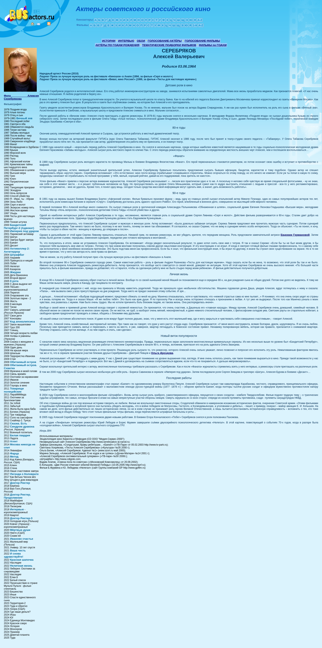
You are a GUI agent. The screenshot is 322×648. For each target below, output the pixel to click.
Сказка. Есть (18, 423)
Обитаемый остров (23, 362)
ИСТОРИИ (108, 40)
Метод (14, 456)
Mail (38, 24)
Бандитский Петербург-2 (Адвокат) (19, 226)
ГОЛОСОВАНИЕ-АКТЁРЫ (165, 40)
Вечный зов (24, 118)
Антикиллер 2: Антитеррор (17, 250)
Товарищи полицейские (14, 390)
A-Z (200, 20)
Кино (29, 13)
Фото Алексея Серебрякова (21, 97)
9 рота (14, 281)
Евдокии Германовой (295, 234)
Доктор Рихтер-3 (21, 518)
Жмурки (15, 272)
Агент (14, 441)
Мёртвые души (20, 529)
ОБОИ (141, 40)
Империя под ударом (24, 231)
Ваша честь (18, 550)
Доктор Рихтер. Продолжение (17, 496)
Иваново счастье (21, 538)
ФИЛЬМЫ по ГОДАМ (213, 45)
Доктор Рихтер (20, 482)
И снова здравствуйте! (13, 555)
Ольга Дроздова (162, 353)
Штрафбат (17, 254)
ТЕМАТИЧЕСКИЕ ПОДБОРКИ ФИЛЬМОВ (169, 45)
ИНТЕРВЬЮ (126, 40)
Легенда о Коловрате (24, 474)
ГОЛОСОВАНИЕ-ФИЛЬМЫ (202, 40)
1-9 (195, 25)
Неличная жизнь (21, 565)
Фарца (14, 453)
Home (32, 23)
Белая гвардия (20, 435)
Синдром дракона (22, 426)
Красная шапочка (21, 559)
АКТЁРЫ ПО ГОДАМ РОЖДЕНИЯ (117, 45)
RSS (49, 23)
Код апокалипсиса (22, 321)
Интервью (17, 509)
